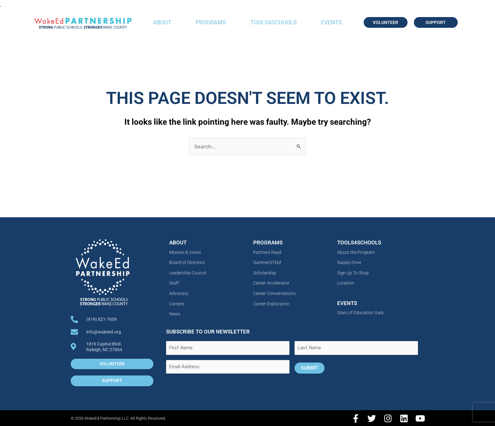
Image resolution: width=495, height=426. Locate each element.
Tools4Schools (273, 22)
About (162, 22)
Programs (211, 22)
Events (331, 22)
